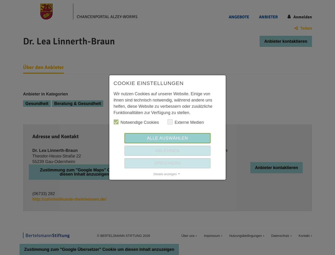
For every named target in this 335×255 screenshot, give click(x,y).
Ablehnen (167, 150)
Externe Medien (186, 122)
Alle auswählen (167, 138)
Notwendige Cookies (136, 122)
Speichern (167, 163)
